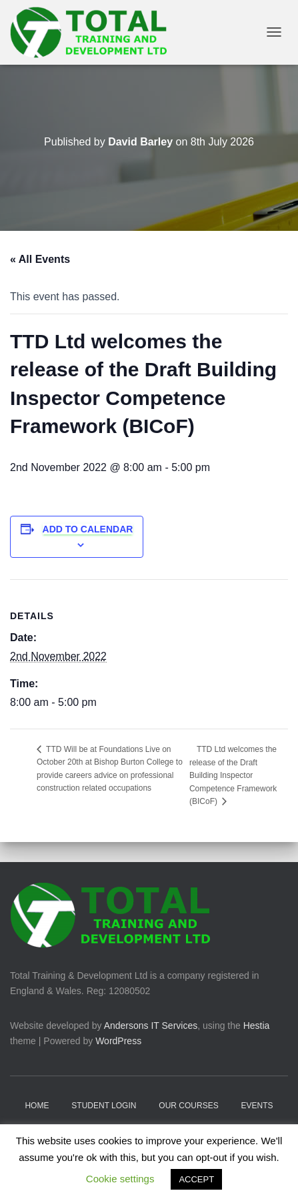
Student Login (103, 1105)
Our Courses (188, 1105)
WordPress (118, 1041)
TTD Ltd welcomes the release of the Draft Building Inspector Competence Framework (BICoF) (233, 776)
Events (257, 1105)
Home (37, 1105)
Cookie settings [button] (120, 1178)
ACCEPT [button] (196, 1179)
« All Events (40, 259)
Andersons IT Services (151, 1025)
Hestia (256, 1025)
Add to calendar (88, 529)
